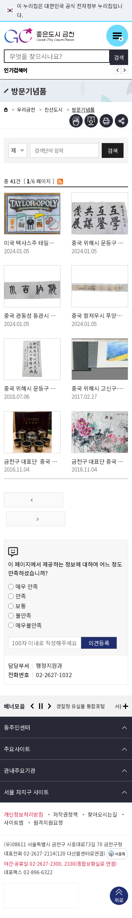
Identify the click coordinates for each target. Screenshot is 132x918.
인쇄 (106, 121)
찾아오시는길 (102, 814)
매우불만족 (28, 625)
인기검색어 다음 (124, 69)
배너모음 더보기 (125, 706)
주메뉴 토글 (117, 36)
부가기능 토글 (121, 121)
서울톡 (120, 854)
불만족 (23, 615)
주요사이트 (17, 749)
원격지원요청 (48, 822)
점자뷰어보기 (76, 121)
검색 (112, 150)
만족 (20, 596)
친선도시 (53, 109)
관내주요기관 (20, 770)
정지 (41, 706)
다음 (49, 706)
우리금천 (26, 109)
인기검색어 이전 (117, 69)
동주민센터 (17, 727)
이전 (32, 706)
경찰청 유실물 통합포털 (81, 706)
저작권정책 (65, 814)
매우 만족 (26, 586)
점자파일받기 (91, 121)
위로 (119, 900)
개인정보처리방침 (23, 814)
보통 (20, 606)
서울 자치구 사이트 (26, 792)
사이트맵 (14, 822)
